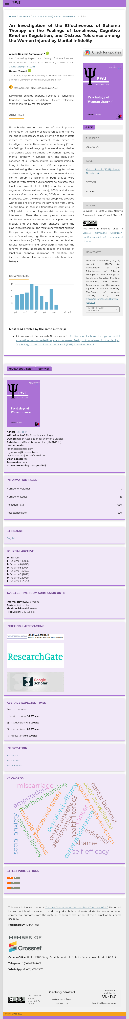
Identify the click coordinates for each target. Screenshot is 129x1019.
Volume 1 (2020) (19, 581)
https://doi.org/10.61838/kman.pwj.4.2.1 (35, 88)
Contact (43, 369)
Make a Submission (21, 369)
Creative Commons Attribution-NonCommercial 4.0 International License (103, 236)
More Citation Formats (97, 309)
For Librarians (14, 765)
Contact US (62, 1003)
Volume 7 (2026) (19, 560)
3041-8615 (21, 432)
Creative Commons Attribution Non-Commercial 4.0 (76, 907)
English (11, 538)
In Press (14, 557)
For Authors (13, 760)
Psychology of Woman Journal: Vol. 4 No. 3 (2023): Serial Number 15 (55, 344)
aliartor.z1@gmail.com (22, 66)
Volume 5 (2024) (19, 567)
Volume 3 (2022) (19, 574)
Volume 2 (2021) (19, 577)
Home (12, 16)
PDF (90, 127)
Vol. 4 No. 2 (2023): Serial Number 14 (54, 16)
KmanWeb (110, 1003)
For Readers (13, 755)
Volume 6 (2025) (19, 564)
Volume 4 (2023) (19, 571)
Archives (24, 16)
